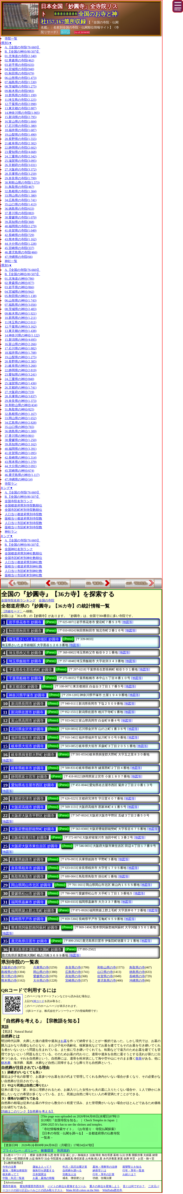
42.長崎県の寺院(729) (19, 235)
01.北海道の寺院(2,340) (21, 56)
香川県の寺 (9, 976)
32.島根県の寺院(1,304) (21, 191)
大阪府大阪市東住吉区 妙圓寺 (34, 846)
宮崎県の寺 (73, 980)
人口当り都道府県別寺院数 (23, 514)
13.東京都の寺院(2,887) (21, 108)
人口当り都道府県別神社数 (23, 562)
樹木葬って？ (11, 1174)
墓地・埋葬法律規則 (15, 1170)
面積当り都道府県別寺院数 (23, 518)
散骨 (139, 1058)
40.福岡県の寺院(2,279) (21, 226)
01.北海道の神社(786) (19, 278)
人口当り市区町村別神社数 (23, 571)
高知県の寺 (73, 976)
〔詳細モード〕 (12, 611)
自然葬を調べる (72, 1170)
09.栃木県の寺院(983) (19, 91)
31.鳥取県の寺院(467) (19, 186)
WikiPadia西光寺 (112, 1190)
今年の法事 (9, 1166)
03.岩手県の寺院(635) (19, 64)
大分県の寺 (41, 980)
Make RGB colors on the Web (82, 1190)
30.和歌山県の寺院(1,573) (22, 182)
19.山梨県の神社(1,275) (21, 357)
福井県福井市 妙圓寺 (27, 738)
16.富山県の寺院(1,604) (21, 121)
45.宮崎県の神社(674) (19, 470)
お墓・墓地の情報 (43, 1178)
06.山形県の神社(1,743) (21, 300)
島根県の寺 (9, 972)
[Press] (51, 622)
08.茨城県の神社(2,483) (21, 309)
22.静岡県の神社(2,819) (21, 370)
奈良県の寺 (73, 967)
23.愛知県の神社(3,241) (21, 374)
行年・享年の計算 (103, 1174)
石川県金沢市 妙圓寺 (27, 729)
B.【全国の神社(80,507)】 (22, 51)
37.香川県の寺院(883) (19, 213)
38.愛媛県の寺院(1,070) (21, 217)
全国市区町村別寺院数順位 (23, 509)
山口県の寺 (105, 972)
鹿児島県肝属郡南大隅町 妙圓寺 (36, 950)
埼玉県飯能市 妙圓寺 (25, 661)
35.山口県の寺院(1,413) (21, 204)
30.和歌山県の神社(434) (21, 405)
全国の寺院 (46, 600)
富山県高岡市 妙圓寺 (27, 721)
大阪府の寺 (9, 967)
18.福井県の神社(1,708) (21, 352)
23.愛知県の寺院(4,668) (21, 152)
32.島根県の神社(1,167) (21, 414)
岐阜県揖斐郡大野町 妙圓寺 (32, 755)
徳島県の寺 (137, 972)
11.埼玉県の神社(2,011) (20, 322)
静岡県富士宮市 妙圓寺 (29, 777)
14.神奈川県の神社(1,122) (22, 335)
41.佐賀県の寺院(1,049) (21, 230)
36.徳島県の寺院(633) (19, 208)
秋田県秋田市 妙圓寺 (25, 631)
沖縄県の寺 (137, 980)
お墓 (64, 1041)
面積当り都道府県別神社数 (23, 566)
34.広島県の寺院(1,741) (21, 200)
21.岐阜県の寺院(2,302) (21, 143)
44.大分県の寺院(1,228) (21, 243)
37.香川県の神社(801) (19, 435)
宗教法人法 (69, 1174)
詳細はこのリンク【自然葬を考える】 (27, 1111)
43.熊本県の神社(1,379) (21, 461)
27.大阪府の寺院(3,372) (21, 169)
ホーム (65, 31)
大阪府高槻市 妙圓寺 (27, 807)
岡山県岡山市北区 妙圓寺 (31, 885)
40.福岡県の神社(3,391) (21, 448)
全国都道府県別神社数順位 (23, 553)
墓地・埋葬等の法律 (105, 1166)
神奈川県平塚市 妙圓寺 (27, 695)
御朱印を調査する (43, 1170)
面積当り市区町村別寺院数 (23, 527)
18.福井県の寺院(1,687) (21, 130)
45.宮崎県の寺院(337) (19, 248)
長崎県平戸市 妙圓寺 (27, 919)
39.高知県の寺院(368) (19, 222)
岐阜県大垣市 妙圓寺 (27, 746)
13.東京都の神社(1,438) (21, 331)
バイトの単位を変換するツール (67, 1186)
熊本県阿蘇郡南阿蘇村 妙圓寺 (34, 928)
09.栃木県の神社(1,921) (21, 313)
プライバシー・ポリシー (20, 1150)
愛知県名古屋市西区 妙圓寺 (32, 785)
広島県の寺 (73, 972)
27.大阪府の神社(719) (19, 392)
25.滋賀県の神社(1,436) (21, 383)
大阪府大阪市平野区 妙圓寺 (32, 816)
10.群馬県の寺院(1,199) (21, 95)
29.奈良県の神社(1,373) (21, 400)
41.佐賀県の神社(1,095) (21, 453)
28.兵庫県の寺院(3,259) (21, 173)
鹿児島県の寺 (106, 980)
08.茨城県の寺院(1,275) (21, 86)
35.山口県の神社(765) (19, 427)
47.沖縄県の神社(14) (19, 479)
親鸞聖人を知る (132, 1166)
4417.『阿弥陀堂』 (137, 583)
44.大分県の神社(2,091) (21, 466)
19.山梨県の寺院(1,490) (21, 134)
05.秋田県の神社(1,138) (21, 296)
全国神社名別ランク (19, 549)
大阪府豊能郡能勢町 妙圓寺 (32, 829)
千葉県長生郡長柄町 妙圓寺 (30, 670)
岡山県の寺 (41, 972)
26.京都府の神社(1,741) (21, 387)
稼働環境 (47, 1150)
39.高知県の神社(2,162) (21, 444)
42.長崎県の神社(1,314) (21, 457)
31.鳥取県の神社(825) (19, 409)
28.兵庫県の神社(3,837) (21, 396)
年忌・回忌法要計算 (74, 1166)
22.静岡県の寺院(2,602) (21, 147)
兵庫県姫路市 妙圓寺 (27, 859)
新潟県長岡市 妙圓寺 (27, 704)
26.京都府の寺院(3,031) (21, 165)
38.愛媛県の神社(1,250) (21, 440)
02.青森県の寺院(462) (19, 60)
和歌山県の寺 (106, 967)
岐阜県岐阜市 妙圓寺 (27, 768)
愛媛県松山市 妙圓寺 (27, 894)
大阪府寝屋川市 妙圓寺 (29, 837)
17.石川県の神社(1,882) (21, 348)
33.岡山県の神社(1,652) (21, 418)
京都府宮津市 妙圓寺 (27, 798)
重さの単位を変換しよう (104, 1186)
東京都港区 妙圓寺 (23, 687)
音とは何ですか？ (134, 1186)
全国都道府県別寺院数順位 (23, 505)
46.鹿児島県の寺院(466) (21, 252)
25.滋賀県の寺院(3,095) (21, 160)
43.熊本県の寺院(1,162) (21, 239)
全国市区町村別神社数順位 (23, 558)
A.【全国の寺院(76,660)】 (22, 47)
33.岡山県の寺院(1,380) (21, 195)
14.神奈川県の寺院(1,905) (22, 112)
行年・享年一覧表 (133, 1170)
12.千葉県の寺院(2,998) (21, 104)
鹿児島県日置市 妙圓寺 (29, 941)
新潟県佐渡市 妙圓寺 (27, 712)
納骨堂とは (99, 1170)
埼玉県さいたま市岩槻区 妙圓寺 (34, 639)
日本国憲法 (39, 1174)
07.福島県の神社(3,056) (21, 304)
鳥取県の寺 (137, 967)
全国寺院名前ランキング (18, 600)
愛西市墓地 (9, 1186)
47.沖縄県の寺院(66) (19, 256)
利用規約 (63, 1150)
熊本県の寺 (9, 980)
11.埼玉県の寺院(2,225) (20, 99)
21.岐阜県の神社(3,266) (21, 365)
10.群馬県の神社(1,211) (20, 317)
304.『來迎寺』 (60, 583)
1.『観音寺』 (21, 583)
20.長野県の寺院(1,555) (21, 139)
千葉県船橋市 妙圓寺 (25, 678)
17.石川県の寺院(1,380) (21, 125)
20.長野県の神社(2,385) (21, 361)
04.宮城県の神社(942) (19, 291)
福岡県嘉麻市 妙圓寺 (27, 902)
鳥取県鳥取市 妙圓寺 (27, 876)
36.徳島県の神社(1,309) (21, 431)
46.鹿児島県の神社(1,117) (22, 475)
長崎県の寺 (137, 976)
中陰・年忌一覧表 (13, 1178)
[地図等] (127, 622)
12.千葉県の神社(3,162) (21, 326)
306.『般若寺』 (95, 583)
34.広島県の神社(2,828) (21, 422)
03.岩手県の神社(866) (19, 287)
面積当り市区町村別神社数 (23, 575)
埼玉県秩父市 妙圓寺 (25, 653)
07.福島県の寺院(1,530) (21, 82)
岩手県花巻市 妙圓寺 (25, 622)
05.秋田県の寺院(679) (19, 73)
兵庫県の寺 (41, 967)
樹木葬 (6, 1062)
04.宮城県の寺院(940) (19, 69)
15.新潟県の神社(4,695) (21, 339)
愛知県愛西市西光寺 (32, 1186)
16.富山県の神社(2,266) (21, 344)
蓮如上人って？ (42, 1166)
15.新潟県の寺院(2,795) (21, 117)
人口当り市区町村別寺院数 (23, 523)
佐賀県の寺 (105, 976)
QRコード (38, 1001)
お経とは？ (129, 1174)
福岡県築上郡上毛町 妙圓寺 (32, 911)
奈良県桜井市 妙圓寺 (27, 868)
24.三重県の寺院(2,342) (21, 156)
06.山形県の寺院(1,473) (21, 78)
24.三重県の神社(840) (19, 379)
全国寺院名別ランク (19, 501)
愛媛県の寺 (41, 976)
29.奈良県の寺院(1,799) (21, 178)
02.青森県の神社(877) (19, 283)
